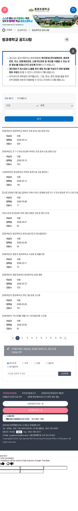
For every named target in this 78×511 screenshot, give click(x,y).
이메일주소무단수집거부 (12, 397)
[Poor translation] (10, 464)
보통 (38, 363)
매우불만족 (13, 367)
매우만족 (12, 363)
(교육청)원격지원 (35, 404)
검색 (39, 119)
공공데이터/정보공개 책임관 (52, 393)
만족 (26, 363)
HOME (9, 30)
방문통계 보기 (35, 410)
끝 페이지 (65, 338)
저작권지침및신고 (29, 393)
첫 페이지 (13, 338)
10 (60, 338)
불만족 (51, 363)
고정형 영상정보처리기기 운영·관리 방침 (43, 397)
